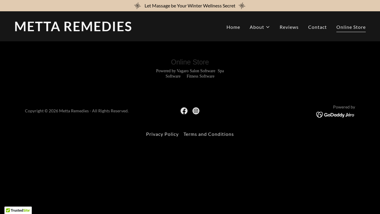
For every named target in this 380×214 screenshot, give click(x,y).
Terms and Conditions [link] (208, 134)
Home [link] (233, 27)
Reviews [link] (289, 27)
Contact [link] (317, 27)
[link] (99, 29)
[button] (260, 27)
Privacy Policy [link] (162, 134)
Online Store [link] (351, 27)
